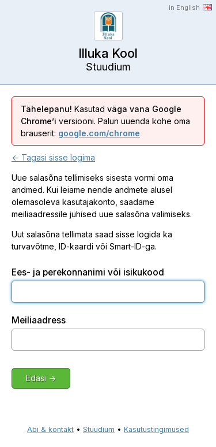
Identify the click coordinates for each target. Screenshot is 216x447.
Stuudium (99, 429)
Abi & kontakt (50, 429)
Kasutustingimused (156, 429)
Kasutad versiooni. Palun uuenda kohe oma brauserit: (105, 121)
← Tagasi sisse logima (53, 157)
